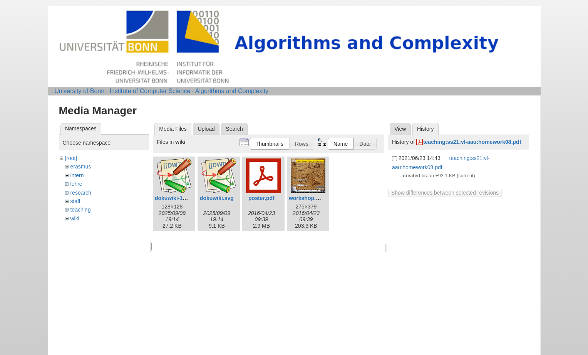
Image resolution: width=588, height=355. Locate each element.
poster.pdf (261, 198)
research (80, 193)
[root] (71, 158)
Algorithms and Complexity (231, 91)
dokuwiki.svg (217, 198)
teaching (80, 210)
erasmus (80, 166)
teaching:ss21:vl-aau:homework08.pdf (472, 142)
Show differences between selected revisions (445, 193)
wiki (74, 218)
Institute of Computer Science (149, 91)
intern (77, 175)
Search (234, 129)
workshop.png (307, 198)
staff (75, 201)
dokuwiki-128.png (177, 198)
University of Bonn (79, 91)
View (400, 129)
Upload (206, 129)
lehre (76, 184)
